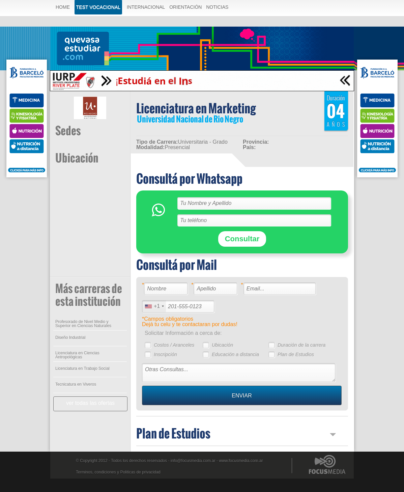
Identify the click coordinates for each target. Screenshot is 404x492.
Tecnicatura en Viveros (75, 384)
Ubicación (222, 345)
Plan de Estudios (296, 354)
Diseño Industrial (70, 337)
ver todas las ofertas (90, 403)
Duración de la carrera (301, 345)
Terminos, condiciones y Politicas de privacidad (118, 472)
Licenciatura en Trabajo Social (82, 368)
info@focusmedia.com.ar (193, 460)
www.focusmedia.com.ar (241, 460)
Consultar (242, 239)
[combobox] (154, 306)
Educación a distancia (235, 354)
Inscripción (165, 354)
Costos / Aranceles (174, 345)
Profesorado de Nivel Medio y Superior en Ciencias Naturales (83, 323)
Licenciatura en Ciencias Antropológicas (77, 355)
